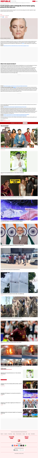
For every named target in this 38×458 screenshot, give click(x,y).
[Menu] (36, 1)
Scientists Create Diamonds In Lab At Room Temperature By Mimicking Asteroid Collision (16, 114)
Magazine (14, 87)
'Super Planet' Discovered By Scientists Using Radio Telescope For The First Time (15, 106)
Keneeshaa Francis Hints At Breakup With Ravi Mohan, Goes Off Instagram (12, 196)
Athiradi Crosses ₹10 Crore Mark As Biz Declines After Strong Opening (11, 148)
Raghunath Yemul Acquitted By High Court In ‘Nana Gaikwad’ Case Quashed (12, 172)
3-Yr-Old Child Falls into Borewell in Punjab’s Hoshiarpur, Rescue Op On (11, 318)
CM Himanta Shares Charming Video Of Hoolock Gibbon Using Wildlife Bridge (12, 293)
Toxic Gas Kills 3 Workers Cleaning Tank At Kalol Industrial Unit (10, 269)
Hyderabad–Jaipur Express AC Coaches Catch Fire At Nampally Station (11, 366)
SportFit (1, 343)
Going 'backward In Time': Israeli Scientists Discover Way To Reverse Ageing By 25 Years (16, 45)
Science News (2, 15)
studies (23, 43)
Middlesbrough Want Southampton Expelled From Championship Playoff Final (11, 413)
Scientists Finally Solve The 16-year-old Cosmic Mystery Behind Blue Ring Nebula (15, 115)
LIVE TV (34, 1)
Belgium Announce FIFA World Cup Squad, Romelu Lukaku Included (11, 342)
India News (2, 246)
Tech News (2, 222)
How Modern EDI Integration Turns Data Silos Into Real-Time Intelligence (12, 221)
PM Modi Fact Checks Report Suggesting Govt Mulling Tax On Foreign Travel (12, 245)
